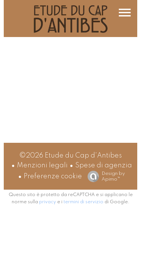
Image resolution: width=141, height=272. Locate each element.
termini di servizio (83, 202)
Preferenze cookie (53, 176)
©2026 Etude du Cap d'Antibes (70, 155)
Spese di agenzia (103, 165)
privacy (47, 202)
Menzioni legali (42, 165)
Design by (104, 176)
